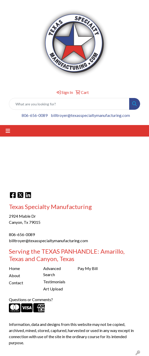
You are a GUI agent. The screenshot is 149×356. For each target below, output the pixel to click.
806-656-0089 (35, 115)
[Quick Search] (69, 104)
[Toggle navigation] (8, 130)
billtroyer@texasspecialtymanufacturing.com (90, 115)
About (14, 275)
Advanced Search (52, 271)
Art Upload (53, 288)
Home (14, 268)
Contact (16, 282)
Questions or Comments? (31, 299)
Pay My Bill (88, 268)
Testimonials (54, 281)
